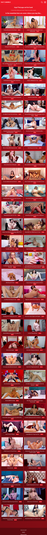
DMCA (23, 532)
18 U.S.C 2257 (23, 530)
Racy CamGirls (6, 2)
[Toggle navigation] (45, 2)
